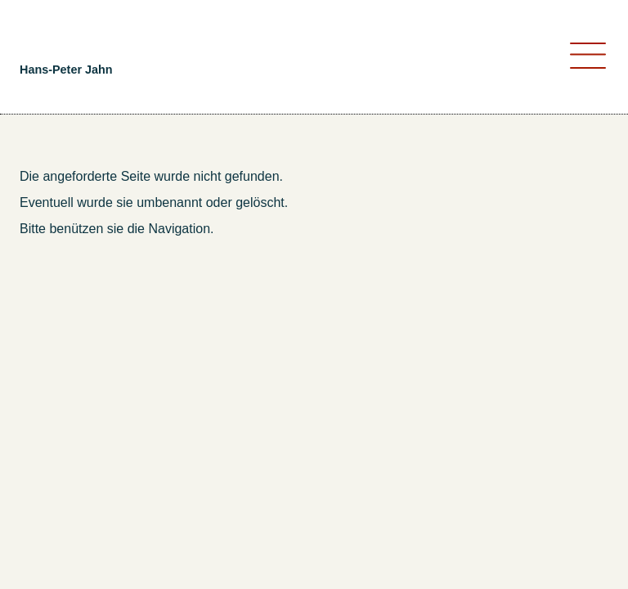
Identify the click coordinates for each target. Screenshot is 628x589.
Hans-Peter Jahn (66, 69)
